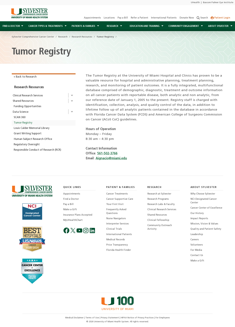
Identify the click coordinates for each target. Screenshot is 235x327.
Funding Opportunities (27, 106)
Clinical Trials (114, 229)
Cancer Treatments (117, 194)
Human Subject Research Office (33, 139)
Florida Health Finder (118, 250)
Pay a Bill (123, 18)
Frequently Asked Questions (116, 211)
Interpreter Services (117, 224)
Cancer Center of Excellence (206, 208)
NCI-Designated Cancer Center (203, 201)
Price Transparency (117, 245)
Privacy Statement (110, 318)
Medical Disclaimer (74, 318)
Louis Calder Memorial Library (31, 128)
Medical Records (115, 240)
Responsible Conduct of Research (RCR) (37, 150)
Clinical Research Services (28, 95)
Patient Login (220, 18)
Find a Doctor (71, 199)
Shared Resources (23, 101)
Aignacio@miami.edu (111, 158)
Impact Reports (199, 218)
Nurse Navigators (116, 218)
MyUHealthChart (73, 220)
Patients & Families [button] (84, 26)
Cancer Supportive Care (119, 199)
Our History (197, 213)
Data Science (20, 112)
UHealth (195, 2)
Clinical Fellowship (158, 220)
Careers (194, 240)
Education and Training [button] (145, 26)
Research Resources (29, 87)
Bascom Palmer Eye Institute (218, 2)
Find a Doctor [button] (11, 26)
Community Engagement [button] (184, 26)
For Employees (163, 318)
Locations (109, 18)
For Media (196, 250)
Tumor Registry (23, 123)
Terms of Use (92, 318)
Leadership (196, 234)
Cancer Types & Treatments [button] (45, 26)
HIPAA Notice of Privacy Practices (137, 318)
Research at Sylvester (159, 194)
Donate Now (187, 18)
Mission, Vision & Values (204, 224)
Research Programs (158, 199)
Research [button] (113, 26)
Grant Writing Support (27, 133)
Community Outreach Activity (159, 227)
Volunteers (196, 245)
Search (202, 18)
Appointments (92, 18)
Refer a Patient (139, 18)
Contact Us (196, 255)
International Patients (164, 18)
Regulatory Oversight (27, 144)
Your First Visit (115, 204)
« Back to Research (25, 77)
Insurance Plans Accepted (77, 215)
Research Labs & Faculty (161, 204)
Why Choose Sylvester (202, 194)
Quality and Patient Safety (205, 229)
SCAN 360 (19, 117)
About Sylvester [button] (218, 26)
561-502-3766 (107, 153)
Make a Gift (70, 209)
